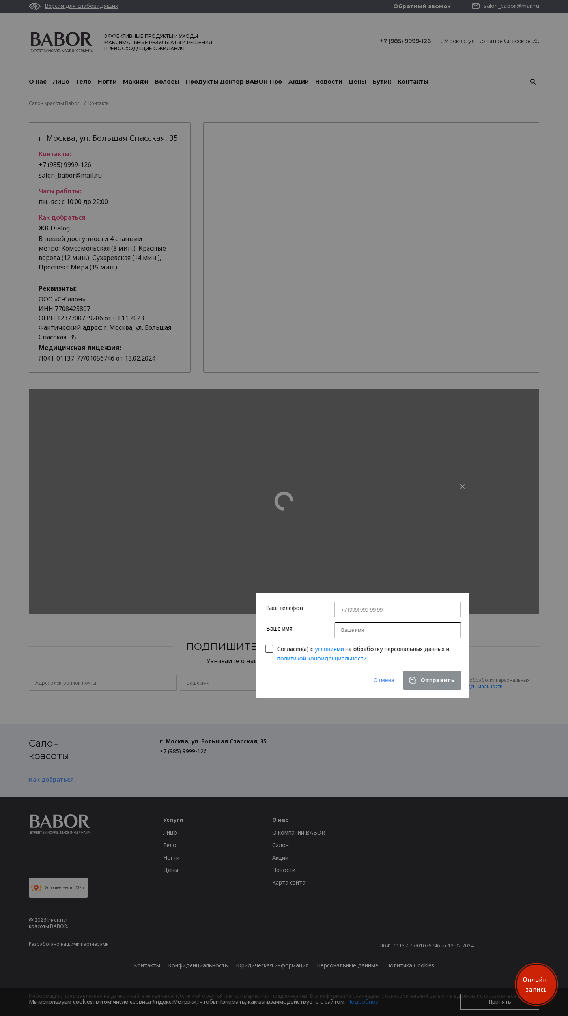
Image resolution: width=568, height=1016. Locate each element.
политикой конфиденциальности (243, 577)
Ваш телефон (205, 527)
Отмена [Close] (305, 599)
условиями (250, 568)
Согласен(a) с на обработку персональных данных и (284, 572)
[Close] (384, 405)
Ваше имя (200, 547)
